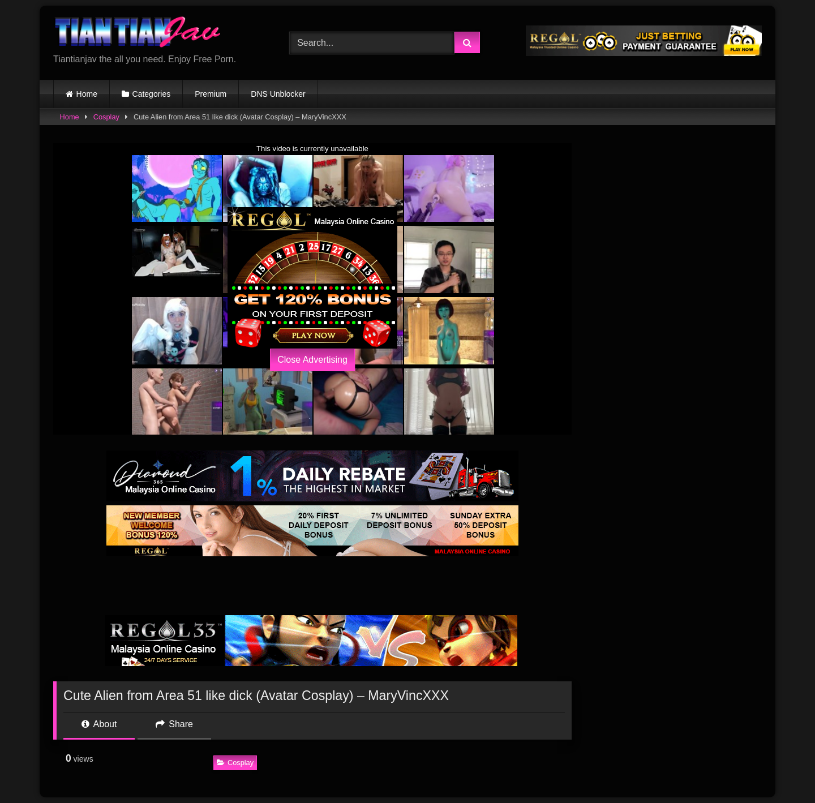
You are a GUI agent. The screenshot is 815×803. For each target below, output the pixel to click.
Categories (151, 93)
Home (86, 93)
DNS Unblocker (278, 93)
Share (174, 724)
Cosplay (106, 117)
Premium (210, 93)
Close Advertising (312, 359)
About (99, 724)
